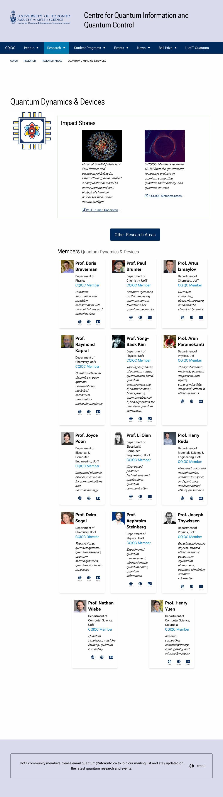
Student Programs (87, 48)
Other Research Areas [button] (135, 234)
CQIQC (10, 48)
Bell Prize (165, 48)
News (141, 48)
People (29, 48)
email (201, 766)
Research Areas (52, 60)
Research (54, 48)
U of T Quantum (197, 48)
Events (119, 48)
